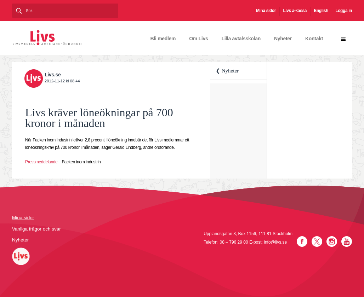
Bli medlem (163, 38)
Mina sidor (266, 10)
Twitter (317, 241)
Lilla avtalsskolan (241, 38)
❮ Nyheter (227, 71)
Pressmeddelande (41, 161)
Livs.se (53, 74)
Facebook (302, 241)
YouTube (346, 241)
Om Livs (198, 38)
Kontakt (314, 38)
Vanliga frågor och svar (36, 229)
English (321, 10)
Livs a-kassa (295, 10)
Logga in (343, 10)
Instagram (331, 241)
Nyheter (283, 38)
